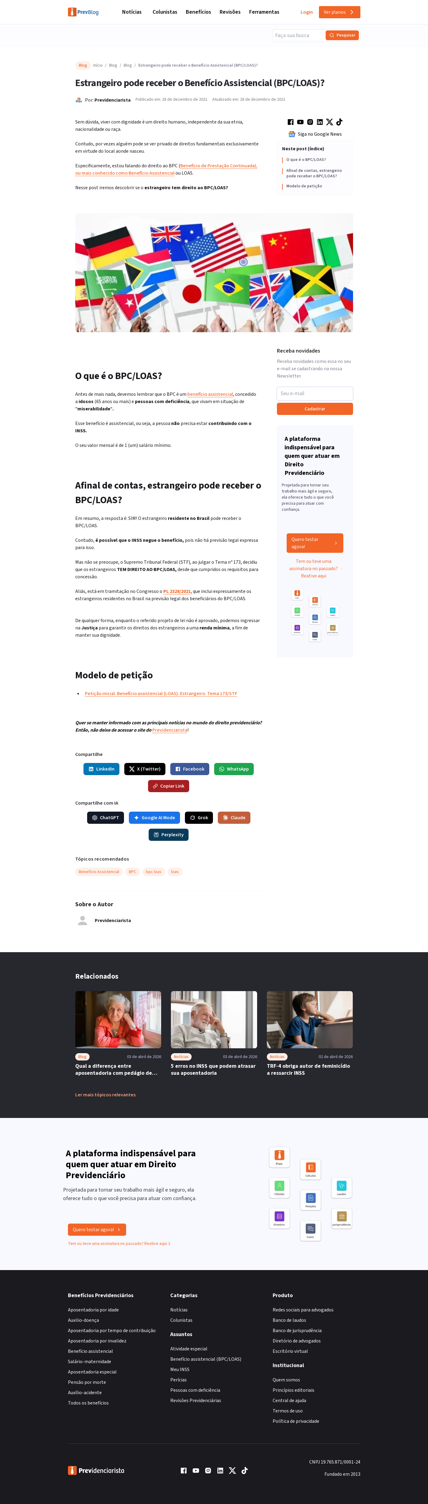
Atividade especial (188, 1349)
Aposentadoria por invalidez (97, 1341)
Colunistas (165, 12)
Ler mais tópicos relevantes (105, 1094)
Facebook (189, 769)
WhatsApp (234, 769)
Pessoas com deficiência (195, 1390)
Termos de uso (288, 1411)
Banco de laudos (289, 1320)
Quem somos (286, 1380)
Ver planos (339, 12)
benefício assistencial (210, 394)
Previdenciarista (112, 100)
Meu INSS (179, 1369)
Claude (234, 817)
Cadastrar (315, 409)
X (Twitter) (145, 769)
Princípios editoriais (293, 1390)
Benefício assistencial (90, 1351)
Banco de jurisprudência (297, 1330)
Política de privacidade (296, 1421)
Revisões (230, 12)
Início (98, 65)
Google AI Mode (154, 817)
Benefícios (198, 12)
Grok (199, 817)
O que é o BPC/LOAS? (306, 160)
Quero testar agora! (315, 545)
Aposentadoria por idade (93, 1310)
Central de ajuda (289, 1400)
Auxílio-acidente (85, 1392)
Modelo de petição (304, 186)
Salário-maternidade (89, 1361)
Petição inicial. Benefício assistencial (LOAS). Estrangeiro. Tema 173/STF (161, 693)
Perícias (178, 1380)
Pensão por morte (87, 1382)
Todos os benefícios (88, 1403)
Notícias (132, 12)
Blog (113, 65)
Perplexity (169, 834)
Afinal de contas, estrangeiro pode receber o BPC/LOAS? (314, 173)
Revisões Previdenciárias (195, 1400)
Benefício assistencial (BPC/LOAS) (205, 1359)
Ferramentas (264, 12)
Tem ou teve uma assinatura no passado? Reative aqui (316, 571)
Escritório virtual (290, 1351)
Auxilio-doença (83, 1320)
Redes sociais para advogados (303, 1310)
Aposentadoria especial (92, 1372)
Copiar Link (168, 786)
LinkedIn (101, 769)
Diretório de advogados (297, 1341)
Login (307, 12)
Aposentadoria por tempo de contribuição (112, 1330)
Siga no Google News (315, 134)
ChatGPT (105, 817)
